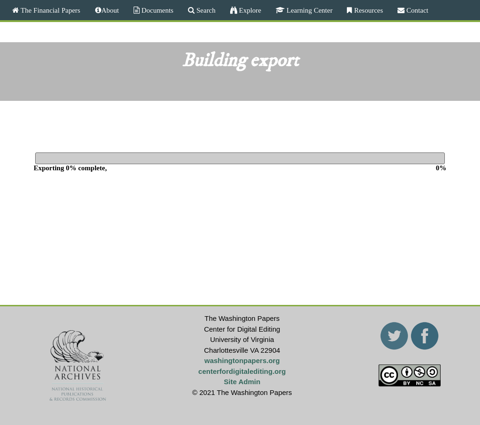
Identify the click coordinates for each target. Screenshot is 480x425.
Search (205, 10)
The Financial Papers (49, 10)
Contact (416, 10)
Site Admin (242, 382)
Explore (249, 10)
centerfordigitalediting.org (242, 371)
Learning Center (308, 10)
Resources (367, 10)
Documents (156, 10)
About (110, 10)
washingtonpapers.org (242, 360)
